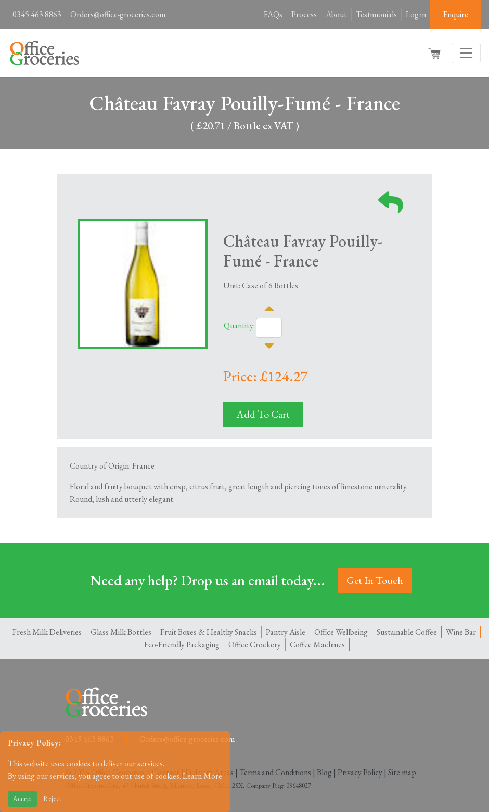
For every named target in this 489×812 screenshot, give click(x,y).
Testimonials (376, 14)
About (336, 14)
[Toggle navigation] (466, 53)
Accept (22, 798)
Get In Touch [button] (374, 580)
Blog (324, 772)
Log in (416, 14)
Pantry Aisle (285, 632)
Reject (52, 798)
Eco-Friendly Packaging (182, 644)
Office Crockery (254, 644)
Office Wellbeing (341, 632)
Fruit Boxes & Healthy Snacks (208, 632)
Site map (402, 772)
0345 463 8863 (36, 14)
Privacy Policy (360, 772)
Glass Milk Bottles (121, 632)
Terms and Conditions (275, 772)
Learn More (202, 775)
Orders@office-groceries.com (117, 14)
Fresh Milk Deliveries (47, 632)
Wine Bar (461, 632)
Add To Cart (263, 414)
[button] (435, 53)
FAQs (273, 14)
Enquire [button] (455, 14)
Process (304, 14)
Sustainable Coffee (407, 632)
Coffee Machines (317, 644)
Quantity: (239, 325)
